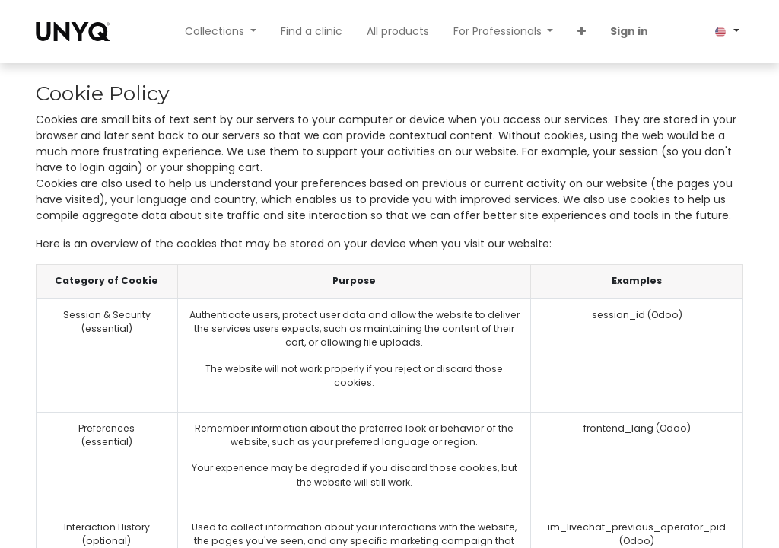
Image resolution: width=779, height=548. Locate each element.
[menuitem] (312, 31)
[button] (581, 31)
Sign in (629, 31)
